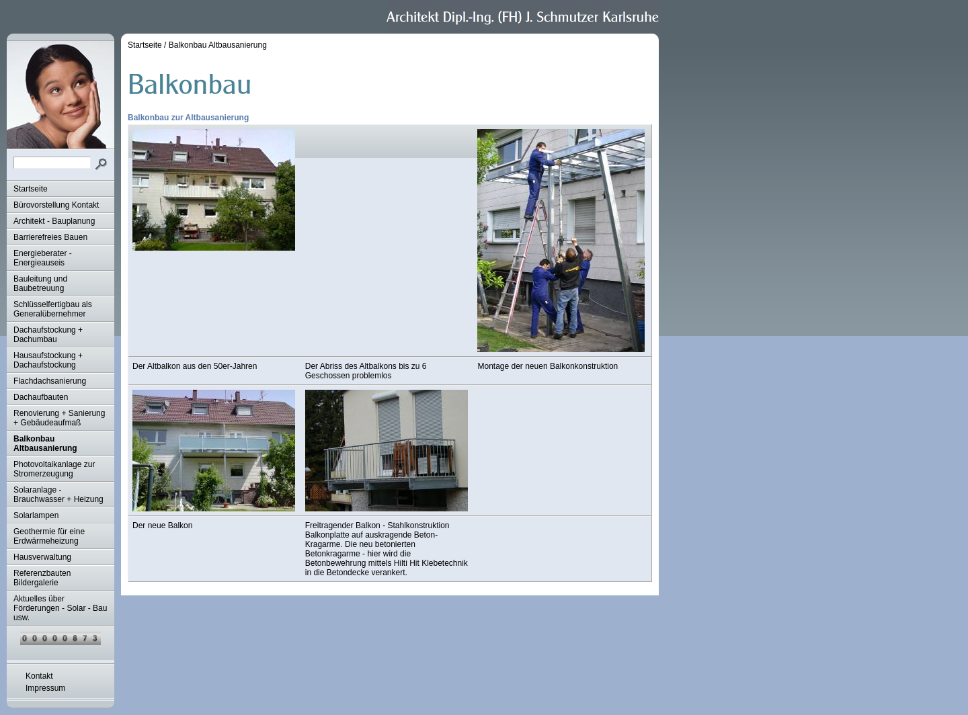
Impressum (45, 688)
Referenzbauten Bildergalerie (42, 578)
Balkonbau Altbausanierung (45, 443)
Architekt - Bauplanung (54, 221)
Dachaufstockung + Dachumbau (48, 334)
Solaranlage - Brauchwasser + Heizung (58, 494)
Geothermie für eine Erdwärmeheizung (49, 536)
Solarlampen (35, 515)
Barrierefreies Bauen (50, 237)
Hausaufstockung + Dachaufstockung (48, 360)
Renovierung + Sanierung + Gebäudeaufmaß (59, 418)
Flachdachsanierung (49, 381)
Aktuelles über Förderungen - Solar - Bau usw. (60, 608)
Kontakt (39, 676)
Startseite (30, 189)
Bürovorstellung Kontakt (56, 205)
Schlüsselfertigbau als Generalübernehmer (52, 309)
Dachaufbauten (40, 397)
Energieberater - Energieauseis (42, 258)
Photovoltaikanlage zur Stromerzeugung (54, 469)
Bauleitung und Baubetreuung (40, 283)
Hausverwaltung (42, 557)
